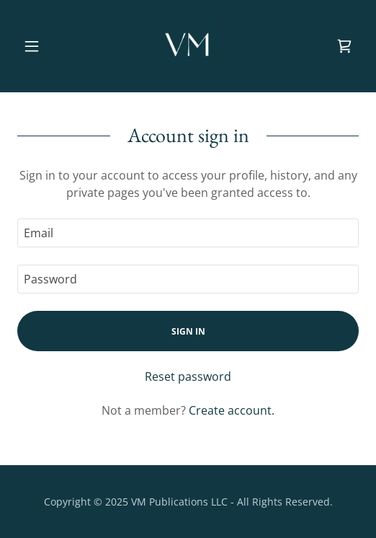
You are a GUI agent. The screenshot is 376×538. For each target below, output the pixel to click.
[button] (42, 46)
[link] (188, 46)
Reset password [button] (188, 376)
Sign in (188, 331)
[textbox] (188, 233)
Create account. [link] (231, 410)
